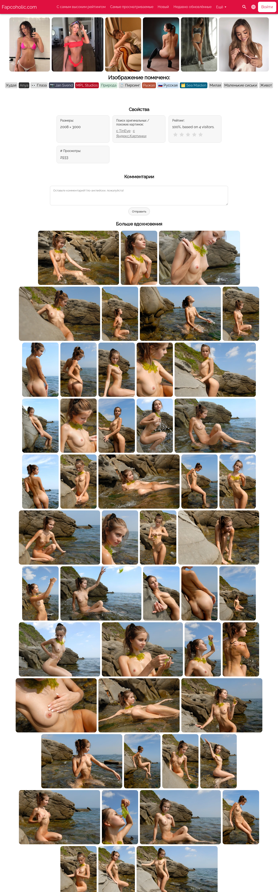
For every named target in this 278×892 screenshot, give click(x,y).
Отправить (139, 211)
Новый (163, 7)
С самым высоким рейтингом (81, 7)
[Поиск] (244, 7)
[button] (253, 7)
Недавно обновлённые (193, 7)
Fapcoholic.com (19, 7)
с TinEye (123, 131)
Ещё (219, 7)
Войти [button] (267, 7)
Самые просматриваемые (131, 7)
